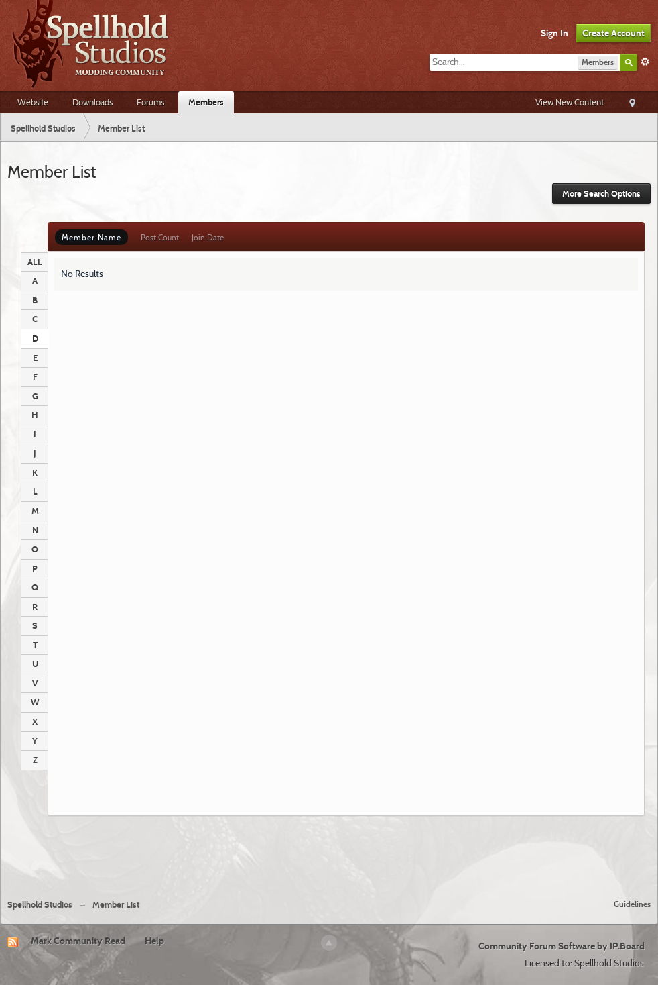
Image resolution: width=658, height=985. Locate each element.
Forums (150, 102)
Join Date (208, 237)
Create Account (613, 33)
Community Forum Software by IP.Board (561, 946)
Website (32, 102)
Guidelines (632, 904)
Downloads (92, 102)
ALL (34, 261)
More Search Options (601, 194)
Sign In (554, 33)
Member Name (91, 237)
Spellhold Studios (39, 905)
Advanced (645, 61)
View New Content (569, 102)
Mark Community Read (78, 941)
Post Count (160, 237)
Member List (115, 905)
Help (154, 941)
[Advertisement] (329, 852)
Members (206, 102)
